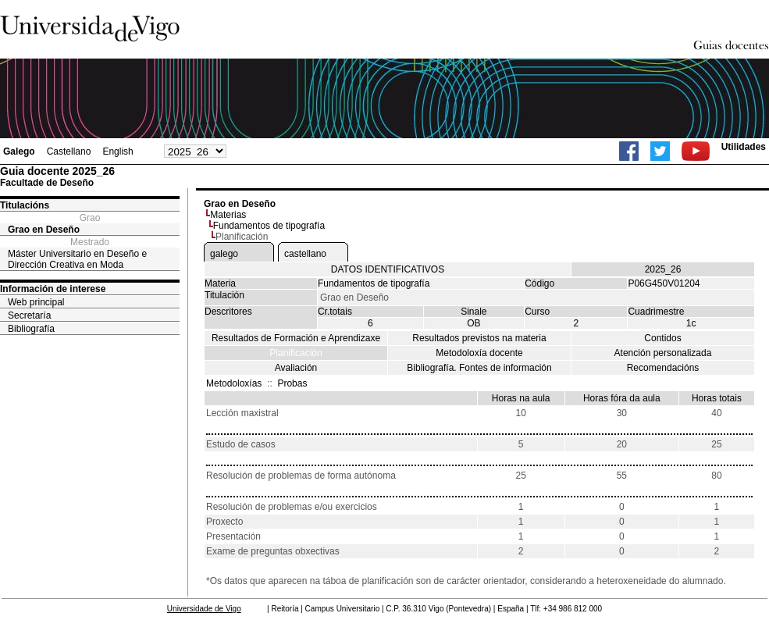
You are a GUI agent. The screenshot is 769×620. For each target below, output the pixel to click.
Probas (292, 383)
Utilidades (743, 146)
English (117, 151)
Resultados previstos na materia (479, 338)
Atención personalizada (663, 352)
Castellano (69, 151)
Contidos (662, 338)
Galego (19, 151)
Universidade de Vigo (204, 608)
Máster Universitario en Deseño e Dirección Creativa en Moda (77, 259)
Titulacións (24, 205)
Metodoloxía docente (479, 352)
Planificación (295, 352)
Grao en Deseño (44, 229)
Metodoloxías (234, 383)
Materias (228, 214)
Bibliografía (31, 328)
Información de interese (52, 288)
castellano (305, 253)
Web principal (36, 302)
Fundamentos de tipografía (269, 225)
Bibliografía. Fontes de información (479, 367)
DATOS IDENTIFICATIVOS (387, 269)
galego (224, 253)
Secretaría (29, 315)
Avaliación (296, 367)
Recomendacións (663, 367)
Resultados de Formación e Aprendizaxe (296, 338)
